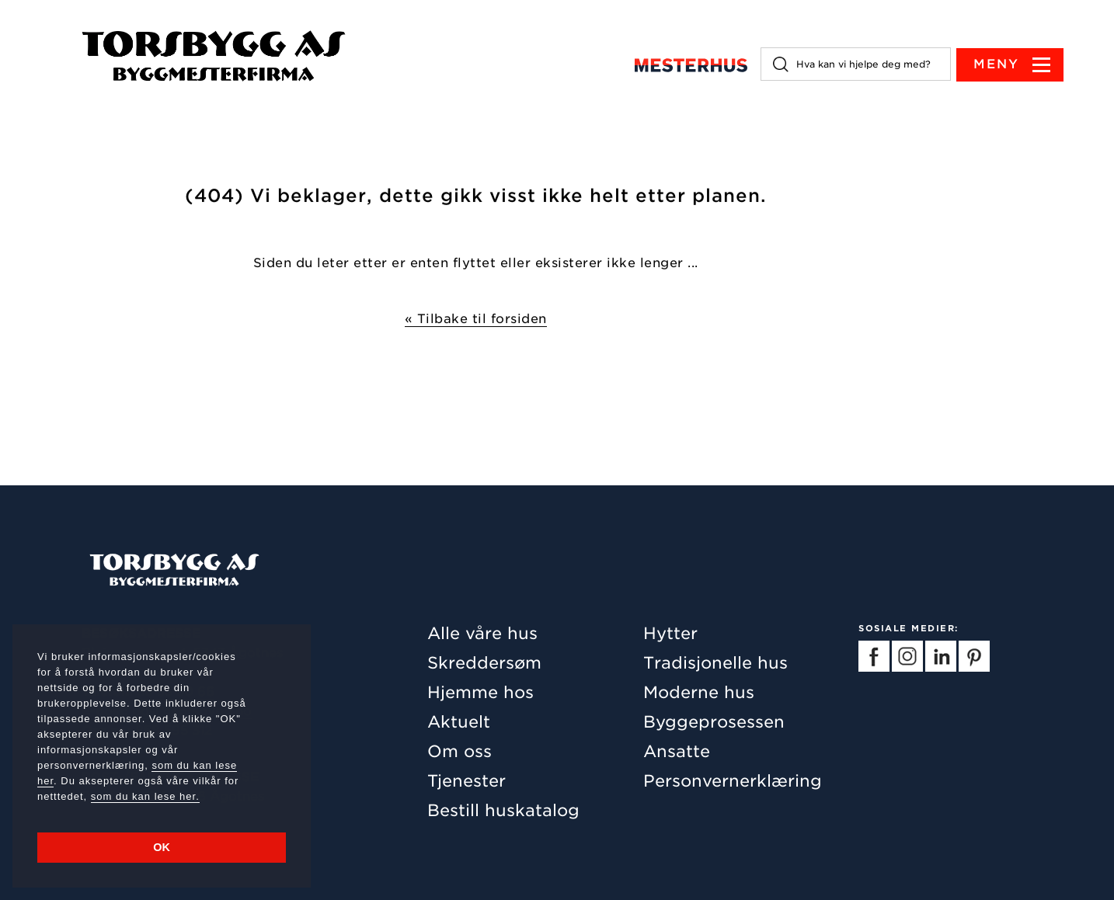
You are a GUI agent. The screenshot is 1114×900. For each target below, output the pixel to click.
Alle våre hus (482, 633)
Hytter (670, 633)
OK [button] (161, 847)
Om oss (459, 751)
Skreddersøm (484, 662)
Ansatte (676, 751)
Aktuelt (458, 721)
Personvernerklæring (732, 781)
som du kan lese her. (145, 796)
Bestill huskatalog (503, 810)
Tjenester (466, 781)
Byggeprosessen (714, 721)
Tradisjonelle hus (715, 662)
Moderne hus (698, 692)
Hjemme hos (480, 692)
